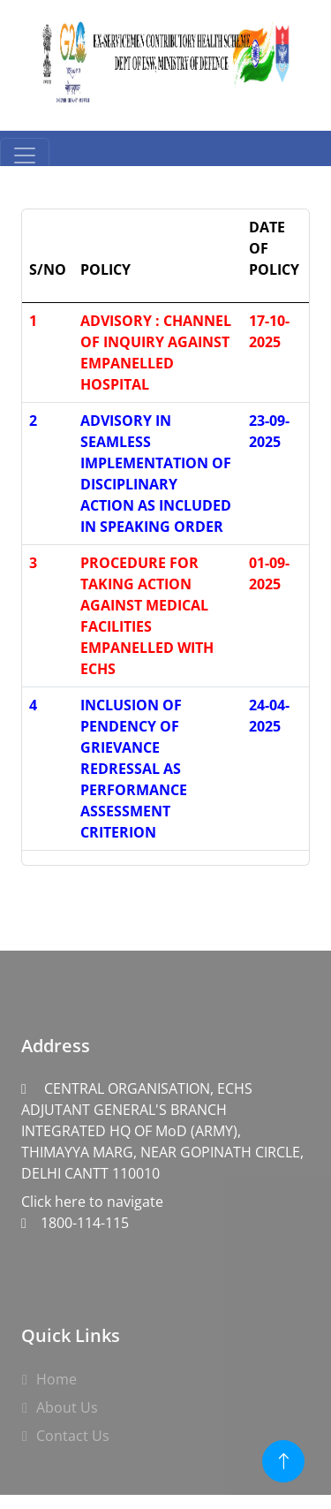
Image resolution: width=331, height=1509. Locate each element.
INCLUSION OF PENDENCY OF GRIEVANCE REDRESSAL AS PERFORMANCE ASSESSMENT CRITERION (133, 768)
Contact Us (72, 1435)
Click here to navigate (165, 1144)
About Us (67, 1407)
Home (56, 1379)
